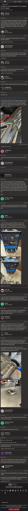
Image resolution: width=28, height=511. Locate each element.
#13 (26, 308)
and (8, 73)
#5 (26, 81)
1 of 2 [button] (10, 484)
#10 (26, 202)
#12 (26, 294)
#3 (26, 50)
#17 (26, 427)
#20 (26, 470)
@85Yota (14, 473)
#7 (26, 155)
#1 (26, 18)
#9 (26, 179)
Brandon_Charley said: (6, 440)
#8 (26, 167)
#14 (26, 321)
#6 (26, 92)
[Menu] (1, 1)
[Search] (26, 1)
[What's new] (23, 1)
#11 (26, 220)
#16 (26, 415)
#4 (26, 67)
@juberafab (14, 477)
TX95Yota (4, 9)
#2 (26, 35)
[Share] (25, 18)
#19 (26, 457)
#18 (26, 437)
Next (14, 484)
